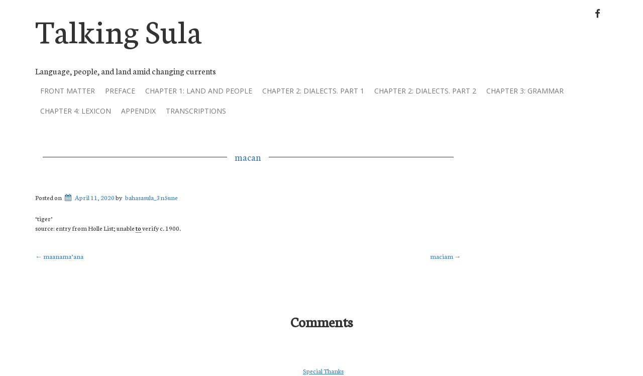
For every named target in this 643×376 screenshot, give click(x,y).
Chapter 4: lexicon (75, 111)
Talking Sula (118, 29)
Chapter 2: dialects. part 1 (313, 91)
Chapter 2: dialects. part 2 (425, 91)
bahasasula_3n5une (151, 197)
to (138, 228)
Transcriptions (196, 111)
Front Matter (67, 91)
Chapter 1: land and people (198, 91)
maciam (445, 256)
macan (248, 156)
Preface (120, 91)
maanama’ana (59, 256)
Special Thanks (323, 370)
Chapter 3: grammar (525, 91)
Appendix (138, 111)
